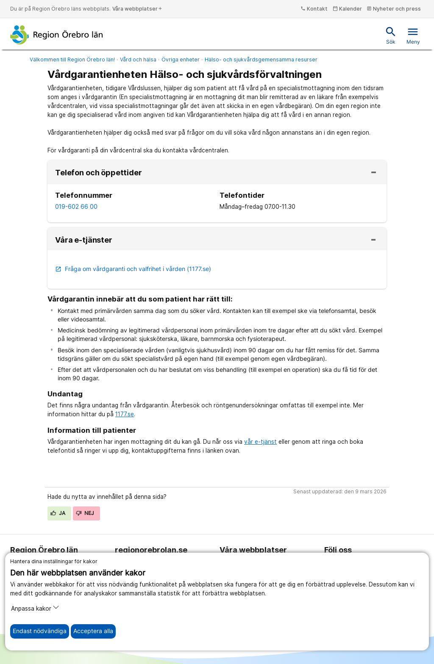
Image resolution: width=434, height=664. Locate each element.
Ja (58, 513)
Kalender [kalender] (347, 8)
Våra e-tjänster (83, 240)
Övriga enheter (180, 59)
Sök (390, 35)
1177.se (124, 414)
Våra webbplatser (137, 8)
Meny (413, 35)
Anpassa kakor (35, 608)
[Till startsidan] (56, 34)
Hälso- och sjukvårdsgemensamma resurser (261, 59)
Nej (85, 513)
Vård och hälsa (138, 59)
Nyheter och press (394, 8)
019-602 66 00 (76, 206)
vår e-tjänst (260, 441)
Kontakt (314, 8)
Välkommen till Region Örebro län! (72, 59)
